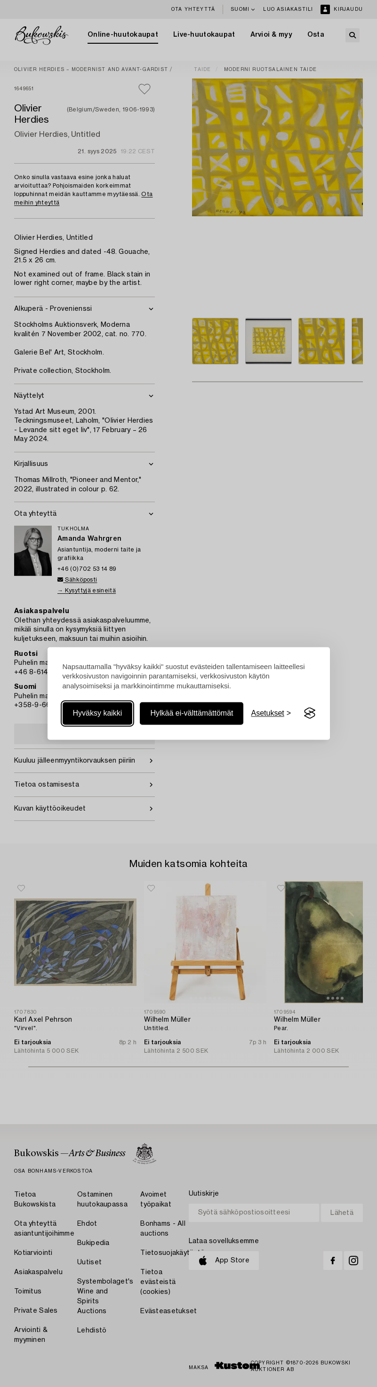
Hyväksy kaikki (97, 713)
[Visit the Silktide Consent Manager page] (309, 713)
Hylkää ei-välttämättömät (191, 713)
